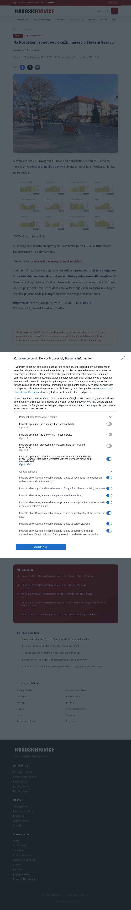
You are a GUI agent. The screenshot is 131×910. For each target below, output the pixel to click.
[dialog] (65, 455)
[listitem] (65, 417)
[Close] (124, 359)
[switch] (109, 424)
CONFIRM (40, 547)
